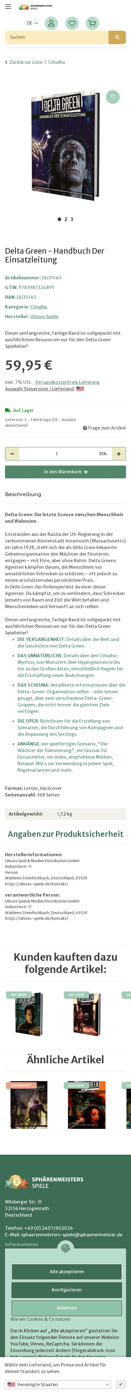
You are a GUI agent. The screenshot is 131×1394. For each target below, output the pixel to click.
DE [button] (30, 23)
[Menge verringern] (12, 453)
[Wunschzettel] (72, 23)
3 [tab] (72, 219)
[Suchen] (57, 37)
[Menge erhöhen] (119, 453)
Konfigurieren (67, 1290)
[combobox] (58, 1384)
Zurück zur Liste (26, 62)
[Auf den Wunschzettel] (113, 97)
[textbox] (57, 1385)
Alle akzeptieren (67, 1271)
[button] (51, 23)
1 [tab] (59, 219)
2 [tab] (65, 219)
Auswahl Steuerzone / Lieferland (44, 389)
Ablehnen (67, 1308)
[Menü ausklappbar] (8, 4)
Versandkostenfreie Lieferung (67, 382)
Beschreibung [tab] (23, 494)
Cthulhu (38, 307)
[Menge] (57, 453)
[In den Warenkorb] (10, 81)
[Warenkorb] (92, 23)
